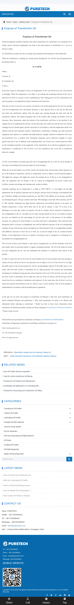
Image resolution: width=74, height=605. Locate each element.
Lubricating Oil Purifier (12, 418)
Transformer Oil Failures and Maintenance (19, 381)
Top (65, 600)
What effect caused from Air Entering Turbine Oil (32, 352)
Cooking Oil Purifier (11, 445)
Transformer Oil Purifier (13, 409)
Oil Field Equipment (11, 449)
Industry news (24, 22)
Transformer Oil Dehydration (52, 320)
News (15, 22)
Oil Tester (7, 440)
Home (8, 22)
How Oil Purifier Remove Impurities (16, 371)
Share (9, 600)
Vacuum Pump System (12, 427)
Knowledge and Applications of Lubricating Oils (21, 386)
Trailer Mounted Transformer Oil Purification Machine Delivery (33, 356)
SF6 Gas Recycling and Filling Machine (19, 436)
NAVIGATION (8, 14)
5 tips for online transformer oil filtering (17, 376)
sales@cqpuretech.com (17, 526)
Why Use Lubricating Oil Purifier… (16, 480)
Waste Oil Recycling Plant (14, 454)
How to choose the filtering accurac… (18, 485)
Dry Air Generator (10, 431)
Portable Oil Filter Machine (14, 422)
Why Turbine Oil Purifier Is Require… (18, 496)
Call (27, 600)
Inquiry (46, 600)
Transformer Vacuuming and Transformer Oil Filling (22, 391)
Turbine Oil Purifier (11, 413)
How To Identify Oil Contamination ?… (18, 491)
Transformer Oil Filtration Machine (60, 307)
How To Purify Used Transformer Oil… (18, 475)
